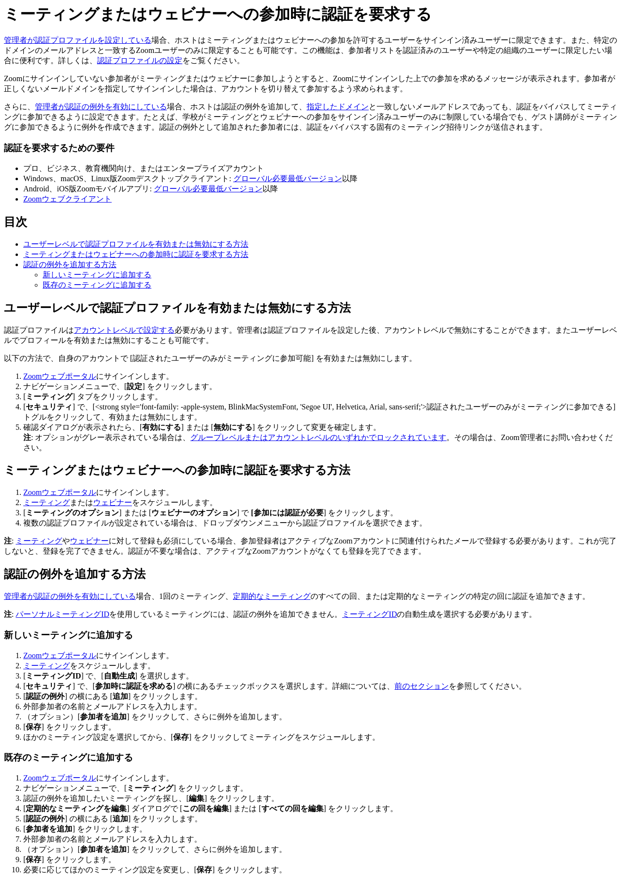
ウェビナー (112, 502)
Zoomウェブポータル (59, 376)
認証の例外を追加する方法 (69, 264)
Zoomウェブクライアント (67, 199)
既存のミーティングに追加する (97, 285)
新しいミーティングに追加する (97, 275)
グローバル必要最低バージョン (287, 178)
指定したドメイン (338, 106)
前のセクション (421, 686)
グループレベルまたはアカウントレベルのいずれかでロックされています (318, 437)
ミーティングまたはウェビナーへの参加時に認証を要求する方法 (135, 254)
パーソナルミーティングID (62, 614)
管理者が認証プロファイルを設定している (77, 40)
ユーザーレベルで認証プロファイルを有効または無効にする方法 (135, 244)
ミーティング (46, 502)
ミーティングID (369, 614)
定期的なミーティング (271, 596)
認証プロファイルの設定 (139, 60)
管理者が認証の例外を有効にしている (101, 106)
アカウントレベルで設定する (124, 330)
